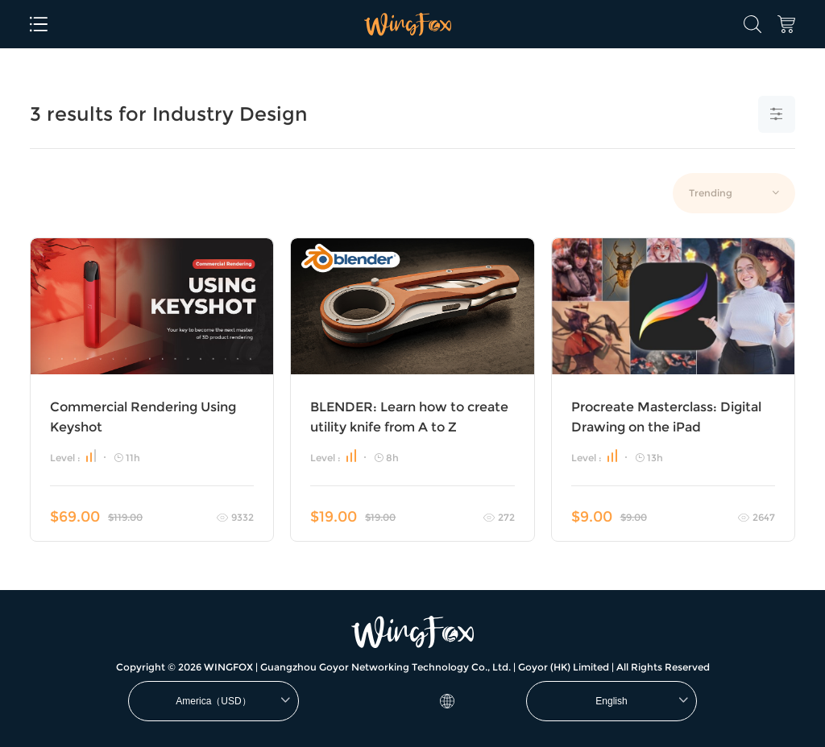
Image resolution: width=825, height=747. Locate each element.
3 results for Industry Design (169, 114)
